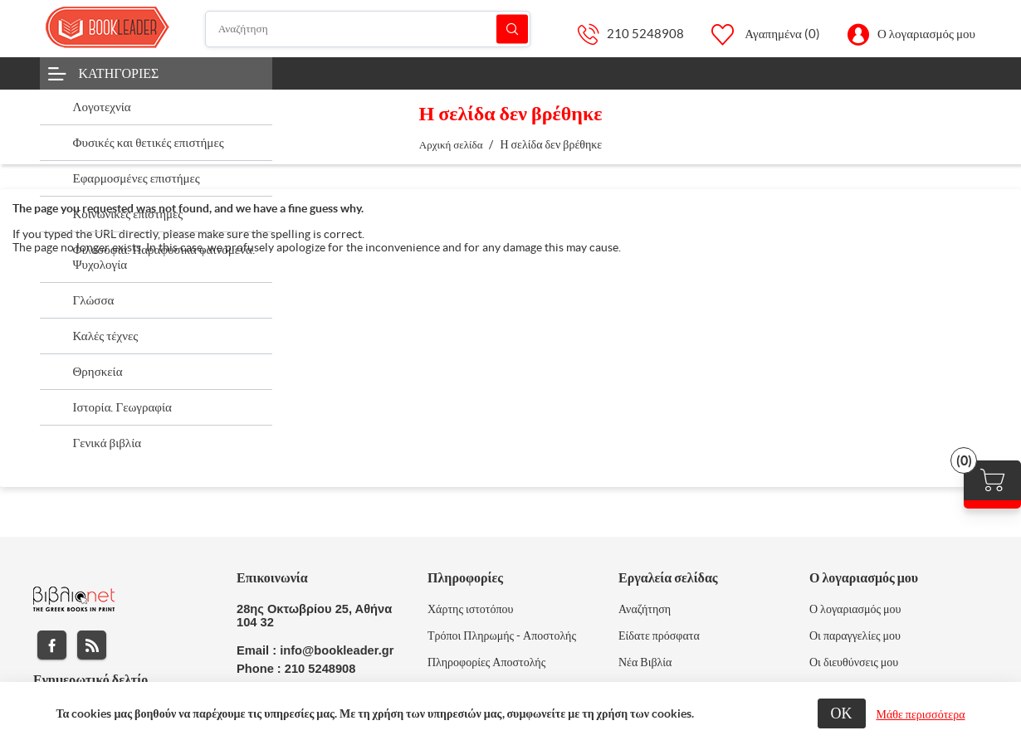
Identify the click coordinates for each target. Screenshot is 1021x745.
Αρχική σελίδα (451, 145)
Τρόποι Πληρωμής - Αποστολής (501, 635)
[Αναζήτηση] (367, 29)
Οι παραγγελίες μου (855, 635)
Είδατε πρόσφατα (659, 635)
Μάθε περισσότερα (921, 714)
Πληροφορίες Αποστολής (486, 662)
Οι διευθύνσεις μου (853, 662)
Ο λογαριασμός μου (926, 34)
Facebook (51, 645)
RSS (91, 645)
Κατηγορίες (119, 73)
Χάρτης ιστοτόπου (470, 609)
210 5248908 (645, 34)
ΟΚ (841, 713)
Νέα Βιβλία (645, 662)
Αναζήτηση (512, 28)
